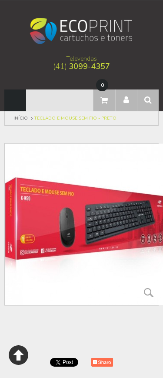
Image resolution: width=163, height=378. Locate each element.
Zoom (148, 292)
